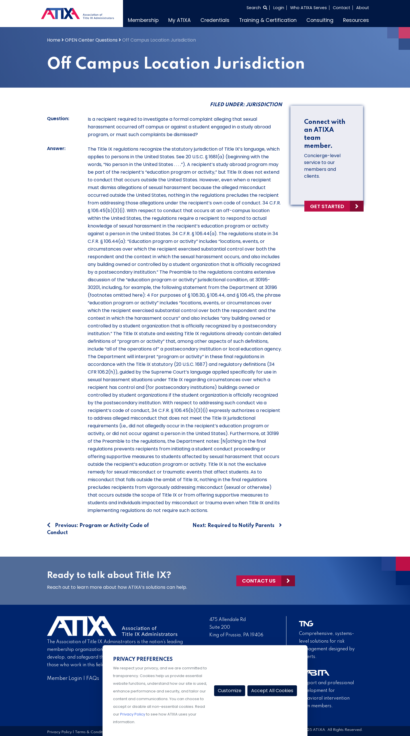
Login (278, 8)
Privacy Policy (59, 732)
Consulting (319, 20)
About (362, 8)
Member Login (64, 678)
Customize (229, 690)
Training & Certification (268, 20)
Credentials (214, 20)
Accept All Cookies (272, 690)
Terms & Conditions (92, 732)
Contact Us (259, 580)
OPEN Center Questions (91, 40)
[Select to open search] (257, 7)
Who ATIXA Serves (308, 8)
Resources (356, 20)
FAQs (92, 678)
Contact (341, 8)
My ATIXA (179, 20)
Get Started (327, 206)
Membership (143, 20)
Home (53, 40)
